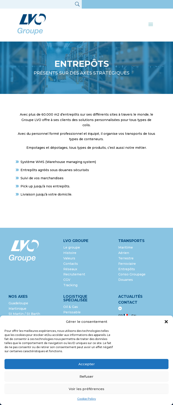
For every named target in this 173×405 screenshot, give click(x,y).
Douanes (125, 280)
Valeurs (69, 258)
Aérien (123, 253)
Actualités (130, 296)
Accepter (86, 364)
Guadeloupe (18, 303)
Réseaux (70, 269)
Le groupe (72, 247)
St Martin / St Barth (24, 314)
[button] (166, 321)
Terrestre (126, 258)
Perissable (72, 312)
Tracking (70, 285)
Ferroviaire (127, 264)
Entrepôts (126, 269)
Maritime (125, 247)
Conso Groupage (132, 274)
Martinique (17, 309)
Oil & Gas (70, 307)
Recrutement (74, 274)
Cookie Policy (86, 398)
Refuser (86, 376)
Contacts (70, 264)
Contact (127, 302)
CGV (66, 280)
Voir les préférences (86, 389)
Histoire (69, 253)
